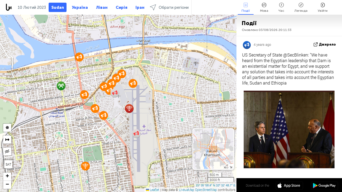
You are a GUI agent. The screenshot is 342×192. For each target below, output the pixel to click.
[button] (111, 83)
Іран (140, 7)
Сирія (121, 7)
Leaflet (152, 189)
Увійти (323, 8)
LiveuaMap (186, 189)
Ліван (102, 7)
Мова (264, 8)
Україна (80, 7)
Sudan (57, 7)
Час (281, 8)
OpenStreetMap (206, 189)
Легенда (301, 8)
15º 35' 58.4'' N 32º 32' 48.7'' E (215, 185)
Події (246, 8)
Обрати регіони (169, 7)
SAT (8, 164)
